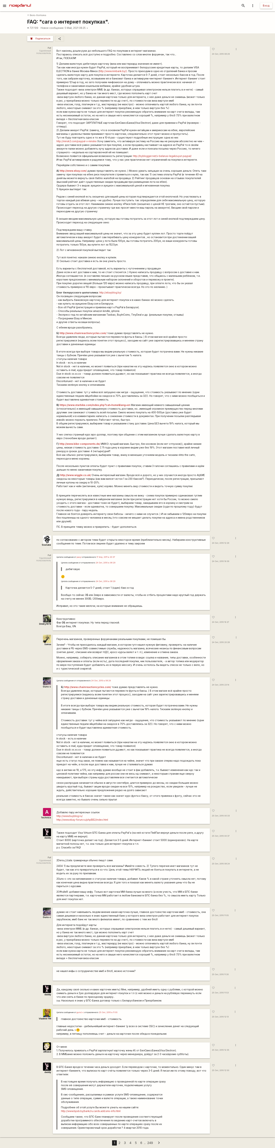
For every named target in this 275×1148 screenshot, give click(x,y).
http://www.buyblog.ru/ (69, 815)
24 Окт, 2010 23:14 (220, 685)
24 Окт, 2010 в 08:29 (105, 563)
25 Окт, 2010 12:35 (220, 1050)
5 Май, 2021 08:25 (76, 27)
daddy (47, 837)
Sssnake (46, 545)
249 (150, 1143)
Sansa (47, 644)
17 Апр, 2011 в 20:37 (106, 557)
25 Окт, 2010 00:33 (221, 816)
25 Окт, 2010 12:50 (220, 1070)
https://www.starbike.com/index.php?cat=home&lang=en (95, 404)
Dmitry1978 (45, 624)
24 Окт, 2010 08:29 (221, 54)
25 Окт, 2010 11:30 (220, 974)
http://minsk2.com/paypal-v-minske (76, 141)
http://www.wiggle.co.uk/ (75, 475)
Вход (266, 5)
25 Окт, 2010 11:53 (220, 993)
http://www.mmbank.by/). (113, 71)
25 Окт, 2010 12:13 (220, 1017)
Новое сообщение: (52, 27)
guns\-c (80, 1012)
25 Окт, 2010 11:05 (220, 915)
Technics (46, 817)
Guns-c (47, 686)
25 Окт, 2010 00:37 (221, 836)
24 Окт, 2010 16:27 (220, 622)
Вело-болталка (36, 15)
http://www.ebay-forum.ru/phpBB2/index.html (82, 819)
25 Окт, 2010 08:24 (221, 864)
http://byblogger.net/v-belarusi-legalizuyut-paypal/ (162, 155)
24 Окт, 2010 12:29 (220, 543)
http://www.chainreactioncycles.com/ (83, 333)
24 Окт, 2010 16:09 (220, 561)
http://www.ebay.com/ (73, 170)
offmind (47, 1051)
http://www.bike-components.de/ (79, 443)
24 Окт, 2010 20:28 (221, 642)
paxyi (79, 557)
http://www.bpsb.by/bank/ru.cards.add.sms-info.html (90, 1111)
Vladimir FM (45, 1018)
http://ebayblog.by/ (110, 292)
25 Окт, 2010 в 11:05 (108, 1012)
